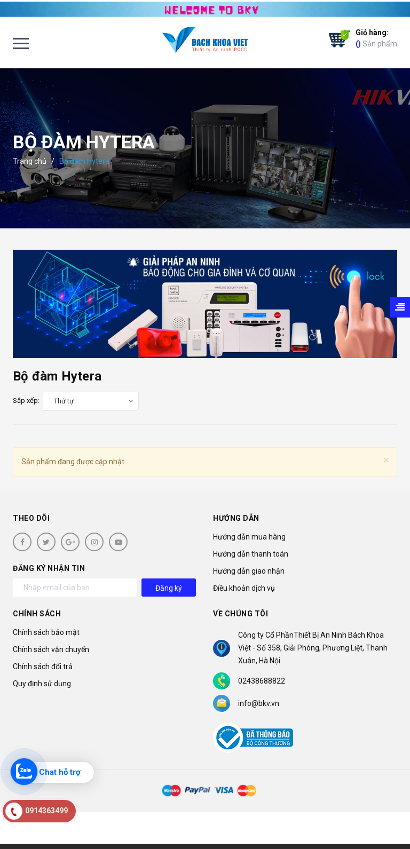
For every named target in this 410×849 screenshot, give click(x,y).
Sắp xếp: (26, 400)
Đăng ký (168, 588)
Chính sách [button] (37, 613)
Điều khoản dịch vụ (244, 588)
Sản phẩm (376, 37)
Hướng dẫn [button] (236, 518)
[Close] (386, 460)
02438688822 (261, 681)
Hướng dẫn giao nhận (249, 571)
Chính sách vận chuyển (51, 649)
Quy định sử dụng (42, 683)
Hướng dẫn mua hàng (249, 537)
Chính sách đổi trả (43, 666)
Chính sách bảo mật (46, 632)
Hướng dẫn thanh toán (250, 554)
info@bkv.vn (258, 703)
